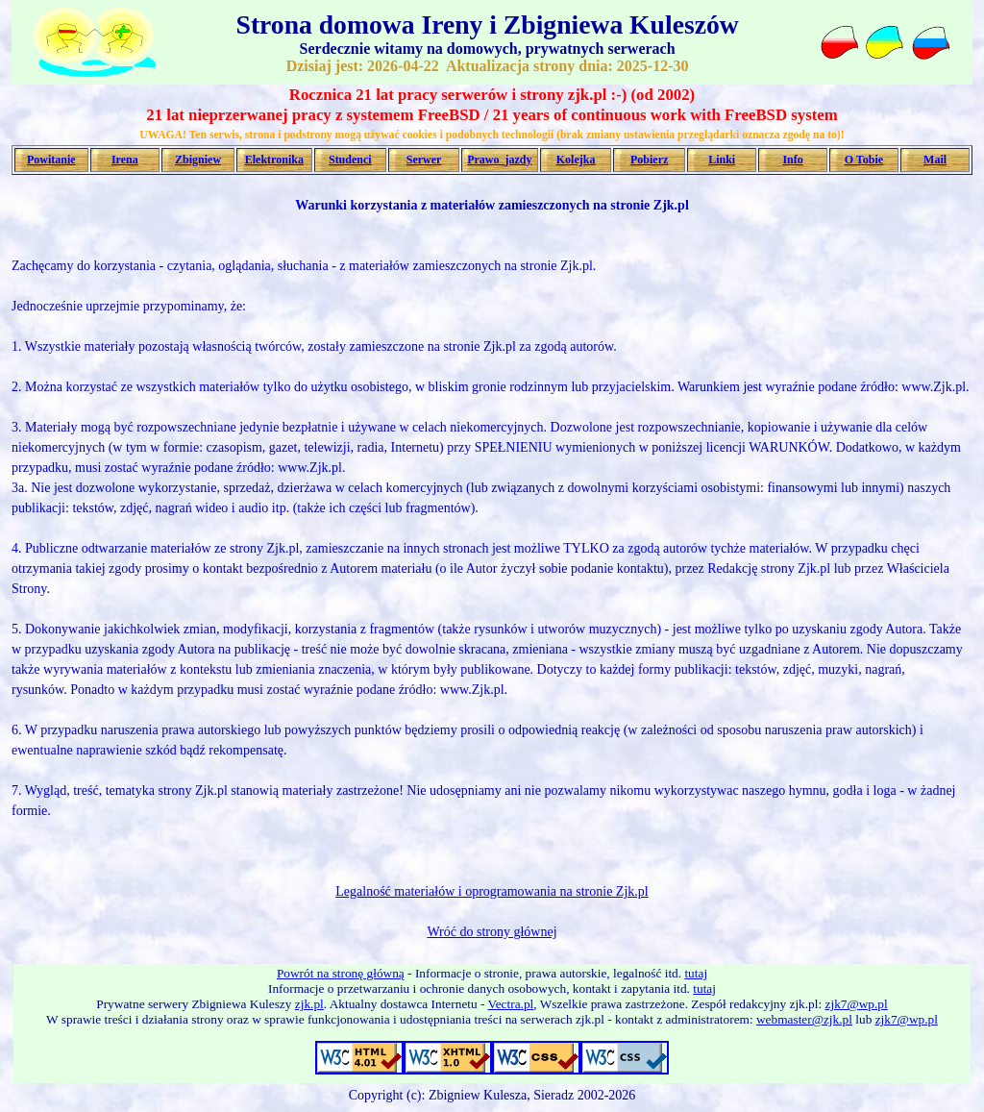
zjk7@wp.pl (856, 1004)
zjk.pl (309, 1004)
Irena (124, 159)
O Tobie (864, 159)
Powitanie (51, 159)
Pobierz (649, 159)
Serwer (424, 159)
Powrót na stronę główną (341, 973)
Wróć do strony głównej (491, 932)
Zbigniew (198, 159)
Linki (721, 159)
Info (792, 159)
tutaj (695, 973)
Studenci (350, 159)
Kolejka (576, 159)
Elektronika (274, 159)
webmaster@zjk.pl (804, 1019)
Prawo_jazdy (499, 159)
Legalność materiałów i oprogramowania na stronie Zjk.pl (491, 891)
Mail (935, 159)
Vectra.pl (511, 1004)
